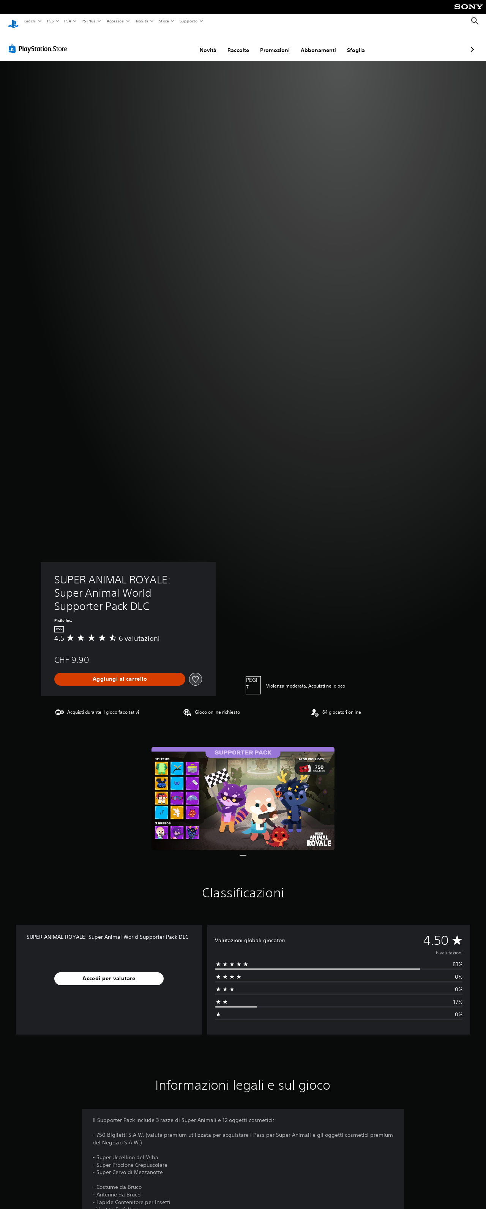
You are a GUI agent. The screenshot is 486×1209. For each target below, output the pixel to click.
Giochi (30, 21)
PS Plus (89, 21)
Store (164, 21)
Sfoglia (316, 43)
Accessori (116, 21)
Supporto (189, 21)
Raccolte (198, 43)
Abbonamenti (278, 43)
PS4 (68, 21)
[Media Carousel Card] (243, 791)
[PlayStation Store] (39, 41)
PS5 (50, 21)
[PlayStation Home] (13, 21)
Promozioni (234, 43)
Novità (142, 21)
